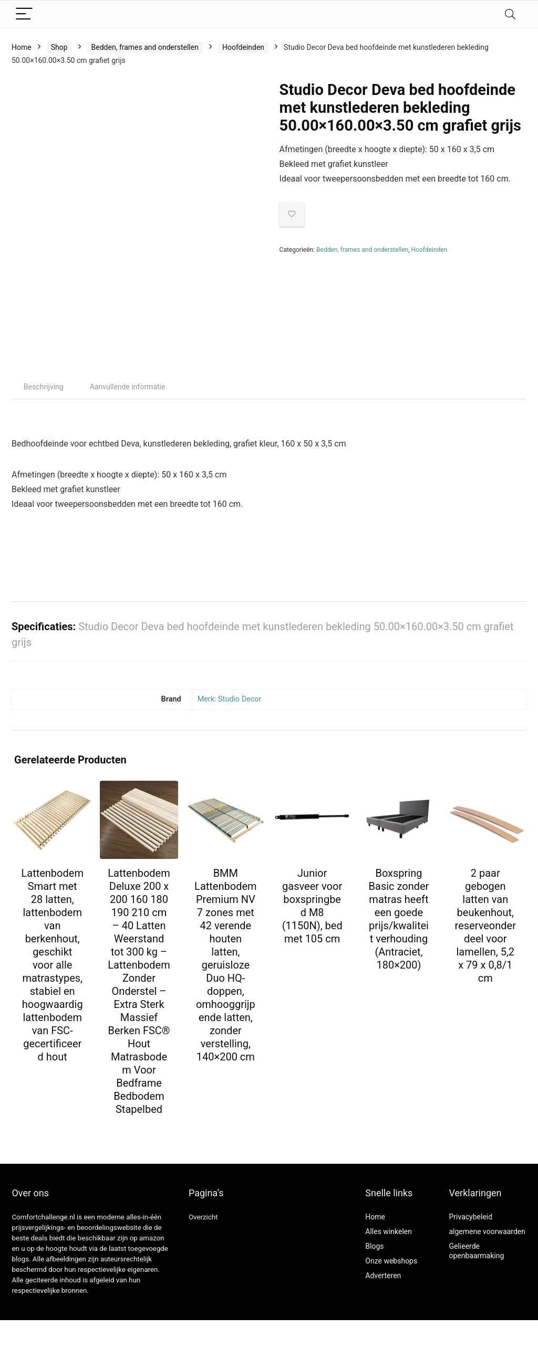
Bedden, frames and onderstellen (145, 47)
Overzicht (203, 1217)
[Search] (510, 14)
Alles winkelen (388, 1231)
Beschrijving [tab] (44, 387)
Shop (59, 47)
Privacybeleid (470, 1217)
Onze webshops (391, 1261)
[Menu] (24, 14)
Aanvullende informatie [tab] (127, 387)
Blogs (374, 1246)
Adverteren (383, 1275)
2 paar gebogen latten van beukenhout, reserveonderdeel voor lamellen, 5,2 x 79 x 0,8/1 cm (485, 925)
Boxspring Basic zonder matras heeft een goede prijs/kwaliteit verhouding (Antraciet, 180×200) (399, 919)
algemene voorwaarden (487, 1231)
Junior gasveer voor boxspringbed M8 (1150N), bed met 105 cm (312, 906)
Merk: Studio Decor (230, 699)
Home (22, 47)
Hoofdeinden (243, 47)
